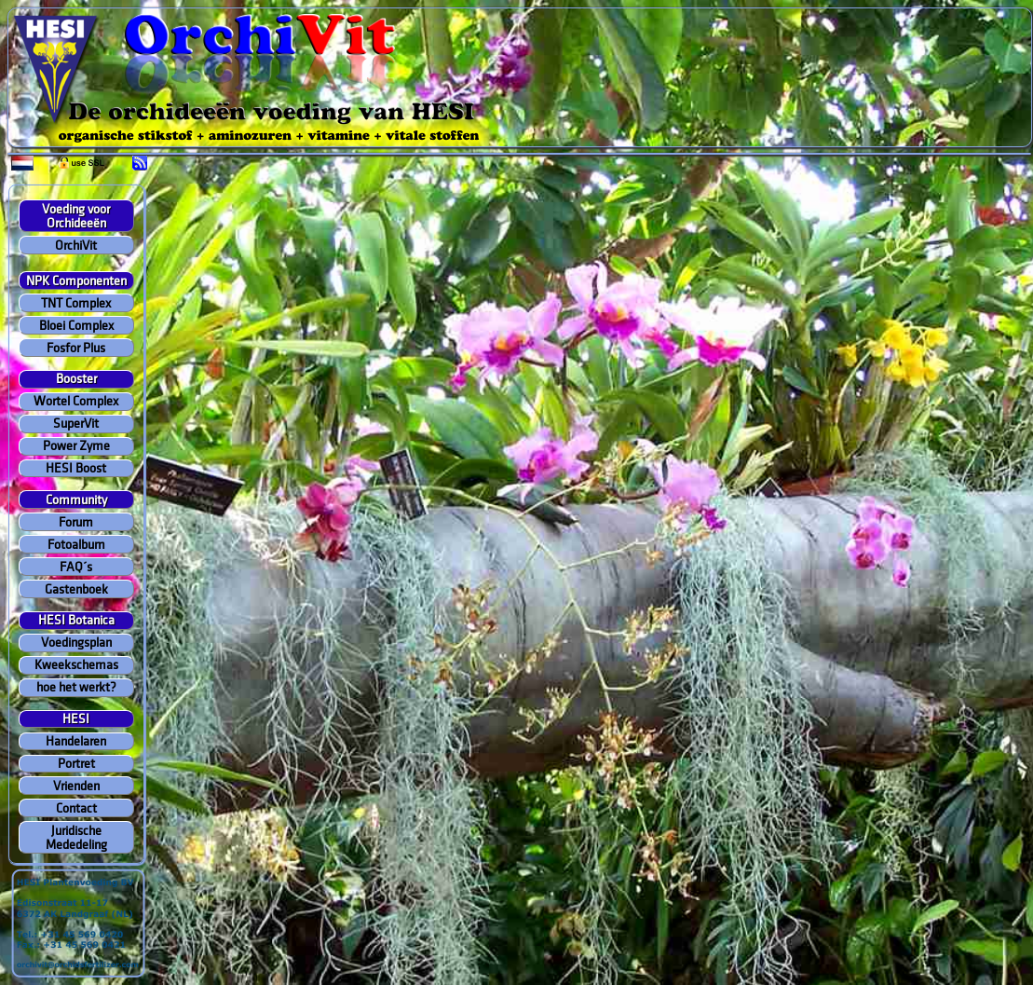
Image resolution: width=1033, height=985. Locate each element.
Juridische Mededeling (76, 838)
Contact (76, 808)
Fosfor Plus (76, 348)
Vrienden (76, 786)
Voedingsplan (76, 643)
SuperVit (76, 424)
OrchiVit (76, 246)
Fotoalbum (76, 545)
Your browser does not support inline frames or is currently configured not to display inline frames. (520, 78)
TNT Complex (76, 303)
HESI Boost (76, 468)
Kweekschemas (76, 665)
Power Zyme (76, 446)
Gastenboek (76, 589)
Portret (76, 764)
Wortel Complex (76, 401)
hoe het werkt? (76, 687)
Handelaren (76, 741)
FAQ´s (76, 567)
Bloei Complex (76, 326)
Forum (76, 522)
